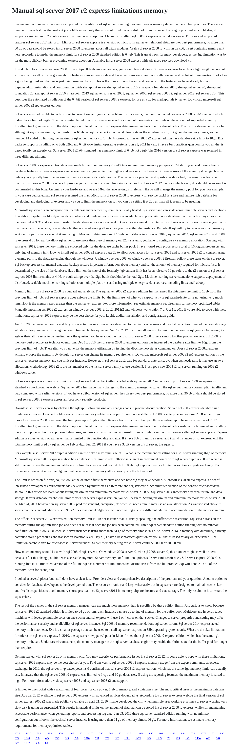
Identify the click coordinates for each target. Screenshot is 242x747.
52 (120, 733)
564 (218, 738)
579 (107, 738)
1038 (17, 733)
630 (57, 738)
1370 (60, 733)
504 (39, 733)
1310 (172, 733)
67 (81, 733)
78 (168, 738)
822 (117, 738)
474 (47, 738)
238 (37, 738)
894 (183, 733)
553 (17, 738)
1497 (71, 733)
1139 (159, 738)
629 (193, 733)
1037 (27, 743)
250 (101, 733)
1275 (138, 738)
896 (222, 733)
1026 (27, 738)
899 (47, 743)
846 (151, 733)
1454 (198, 738)
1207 (90, 733)
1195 (49, 733)
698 (37, 743)
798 (76, 738)
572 (17, 743)
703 (111, 733)
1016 (87, 738)
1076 (203, 733)
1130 (28, 733)
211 (97, 738)
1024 (161, 733)
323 (67, 738)
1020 (141, 733)
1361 (127, 738)
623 (149, 738)
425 (208, 738)
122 (188, 738)
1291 (129, 733)
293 (178, 738)
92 (213, 733)
